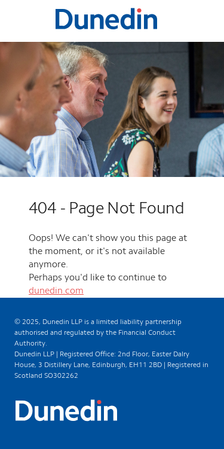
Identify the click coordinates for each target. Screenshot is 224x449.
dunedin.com (56, 291)
